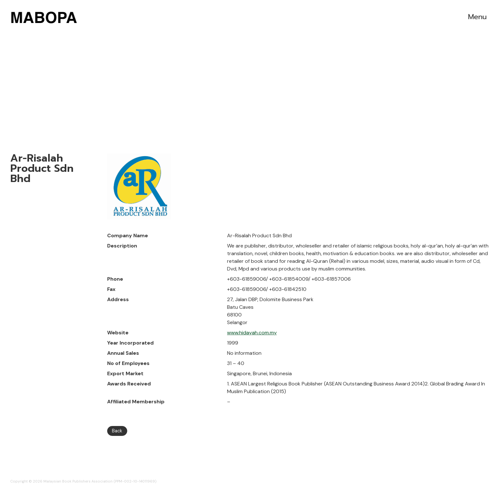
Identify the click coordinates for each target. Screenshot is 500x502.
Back (117, 431)
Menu (477, 16)
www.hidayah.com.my (252, 332)
